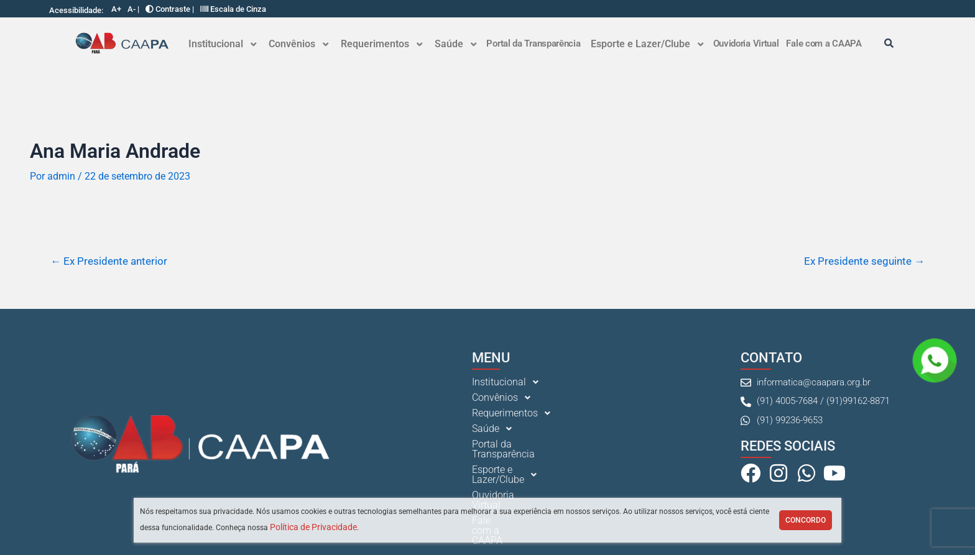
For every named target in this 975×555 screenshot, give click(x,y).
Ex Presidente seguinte (864, 261)
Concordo (805, 520)
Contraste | (170, 9)
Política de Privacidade (313, 527)
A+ (116, 9)
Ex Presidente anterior (108, 261)
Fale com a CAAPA (823, 43)
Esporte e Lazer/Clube (647, 44)
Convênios (298, 44)
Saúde (455, 44)
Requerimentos (381, 44)
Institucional (222, 44)
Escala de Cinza (233, 9)
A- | (133, 9)
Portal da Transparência (533, 43)
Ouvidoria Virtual (746, 43)
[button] (222, 44)
